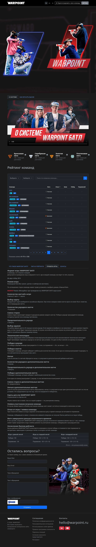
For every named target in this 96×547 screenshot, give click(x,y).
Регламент (36, 540)
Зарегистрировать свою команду (68, 3)
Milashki (12, 209)
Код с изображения (13, 498)
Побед (73, 187)
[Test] (60, 178)
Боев (65, 187)
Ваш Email (10, 465)
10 (58, 252)
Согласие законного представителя (39, 536)
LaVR (10, 221)
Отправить (27, 507)
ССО (10, 190)
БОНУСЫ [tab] (63, 266)
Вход (84, 3)
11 (62, 252)
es (52, 3)
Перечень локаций (38, 532)
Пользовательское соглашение (42, 524)
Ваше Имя (10, 458)
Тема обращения (13, 473)
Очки (57, 187)
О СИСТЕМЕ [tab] (13, 97)
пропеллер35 (13, 215)
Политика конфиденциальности (43, 521)
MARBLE (12, 233)
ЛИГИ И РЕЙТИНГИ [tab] (37, 266)
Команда (12, 187)
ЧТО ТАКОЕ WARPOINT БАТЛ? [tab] (18, 266)
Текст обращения (13, 480)
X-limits (11, 227)
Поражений (82, 187)
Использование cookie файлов (42, 527)
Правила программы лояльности (43, 529)
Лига (48, 187)
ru (46, 3)
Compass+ (12, 245)
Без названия (13, 196)
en (49, 3)
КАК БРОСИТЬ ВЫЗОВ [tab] (27, 97)
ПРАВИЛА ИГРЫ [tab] (52, 266)
